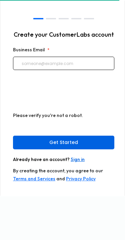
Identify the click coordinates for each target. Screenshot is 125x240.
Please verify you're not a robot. (48, 115)
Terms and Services (34, 179)
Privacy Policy (81, 179)
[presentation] (63, 94)
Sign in (78, 159)
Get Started (63, 142)
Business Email (31, 50)
